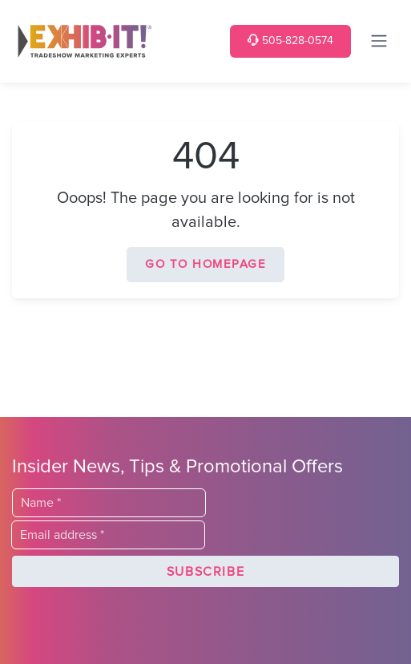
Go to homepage (205, 264)
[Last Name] (109, 502)
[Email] (108, 534)
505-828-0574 (290, 40)
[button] (205, 572)
